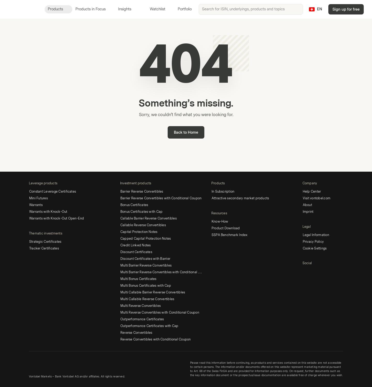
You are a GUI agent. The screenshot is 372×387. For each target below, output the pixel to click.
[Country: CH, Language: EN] (315, 9)
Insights (127, 9)
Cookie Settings (315, 248)
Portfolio (182, 9)
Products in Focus (93, 9)
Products (58, 9)
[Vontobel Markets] (22, 9)
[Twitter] (314, 272)
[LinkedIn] (306, 272)
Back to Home (186, 132)
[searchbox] (251, 9)
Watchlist (154, 9)
